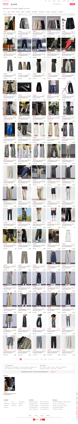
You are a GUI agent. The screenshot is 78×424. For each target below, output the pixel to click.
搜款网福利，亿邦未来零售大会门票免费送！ (60, 405)
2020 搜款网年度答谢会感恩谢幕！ (58, 407)
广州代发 (5, 401)
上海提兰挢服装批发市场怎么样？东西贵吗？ (45, 409)
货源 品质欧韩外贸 (49, 184)
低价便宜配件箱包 (7, 403)
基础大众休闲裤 (54, 11)
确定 (60, 359)
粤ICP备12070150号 (32, 417)
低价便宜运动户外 (14, 403)
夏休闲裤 (13, 11)
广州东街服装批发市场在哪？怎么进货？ (34, 405)
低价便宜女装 (6, 407)
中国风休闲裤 (28, 11)
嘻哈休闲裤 (48, 11)
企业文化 (36, 415)
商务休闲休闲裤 (34, 11)
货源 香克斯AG (35, 142)
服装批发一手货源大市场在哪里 (45, 401)
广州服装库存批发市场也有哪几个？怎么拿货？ (45, 405)
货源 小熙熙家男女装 (20, 248)
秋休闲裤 (17, 11)
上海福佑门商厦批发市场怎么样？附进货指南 (34, 409)
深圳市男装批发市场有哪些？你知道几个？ (45, 403)
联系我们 (47, 415)
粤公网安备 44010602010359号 (42, 417)
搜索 (72, 4)
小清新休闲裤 (60, 11)
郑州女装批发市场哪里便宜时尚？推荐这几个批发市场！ (62, 401)
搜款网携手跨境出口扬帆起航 (57, 409)
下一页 (45, 359)
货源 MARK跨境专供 (5, 78)
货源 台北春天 (64, 163)
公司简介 (30, 415)
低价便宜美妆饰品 (21, 401)
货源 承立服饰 (49, 121)
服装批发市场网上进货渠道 (33, 403)
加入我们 (42, 415)
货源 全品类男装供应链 (49, 163)
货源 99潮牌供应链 (5, 57)
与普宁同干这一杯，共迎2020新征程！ (59, 403)
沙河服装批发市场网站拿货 (33, 401)
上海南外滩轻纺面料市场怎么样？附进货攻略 (45, 407)
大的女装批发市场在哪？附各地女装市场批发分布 (34, 407)
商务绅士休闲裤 (41, 11)
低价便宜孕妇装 (13, 405)
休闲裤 (9, 11)
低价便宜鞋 (20, 405)
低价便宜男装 (6, 405)
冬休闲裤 (22, 11)
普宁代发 (12, 401)
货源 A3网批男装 (64, 78)
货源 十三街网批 (49, 57)
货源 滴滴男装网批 (20, 57)
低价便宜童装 (21, 403)
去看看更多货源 (52, 371)
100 (41, 359)
